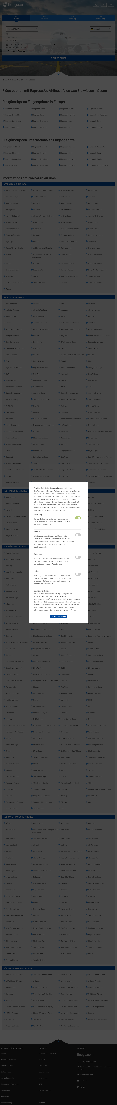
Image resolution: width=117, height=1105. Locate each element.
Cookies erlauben (58, 616)
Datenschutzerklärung (57, 510)
